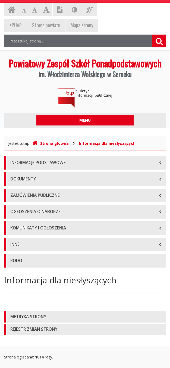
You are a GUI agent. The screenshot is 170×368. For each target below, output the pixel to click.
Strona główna (51, 143)
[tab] (85, 317)
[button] (85, 317)
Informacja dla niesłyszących (107, 143)
